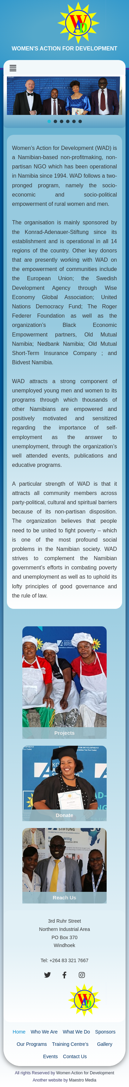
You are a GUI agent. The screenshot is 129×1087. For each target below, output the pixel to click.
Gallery (104, 1044)
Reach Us (64, 897)
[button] (13, 68)
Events (50, 1056)
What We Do (76, 1032)
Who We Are (44, 1032)
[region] (64, 100)
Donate (64, 815)
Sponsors (105, 1032)
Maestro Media (82, 1080)
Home (19, 1032)
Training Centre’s (72, 1044)
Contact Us (75, 1056)
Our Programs (32, 1044)
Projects (64, 733)
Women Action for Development (85, 1073)
